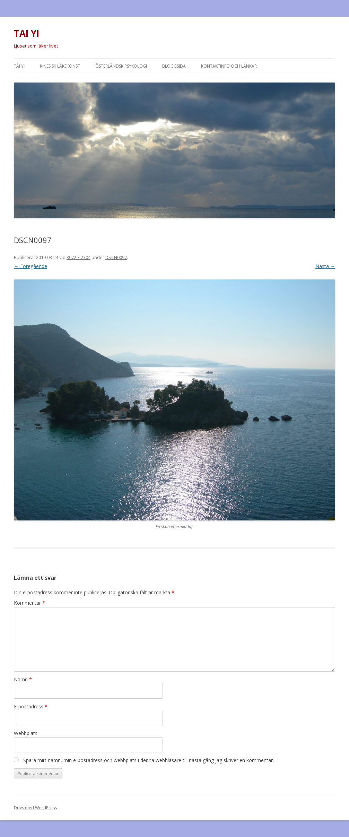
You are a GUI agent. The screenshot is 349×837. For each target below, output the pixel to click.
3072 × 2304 (78, 257)
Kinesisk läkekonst (60, 66)
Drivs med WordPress (35, 808)
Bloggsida (174, 66)
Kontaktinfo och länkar (229, 66)
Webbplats (25, 733)
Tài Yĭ (19, 66)
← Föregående (30, 266)
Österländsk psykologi (121, 66)
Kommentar (29, 602)
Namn (23, 679)
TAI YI (26, 33)
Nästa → (325, 266)
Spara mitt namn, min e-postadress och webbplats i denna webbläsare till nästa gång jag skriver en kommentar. (148, 760)
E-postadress (30, 706)
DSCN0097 (116, 257)
